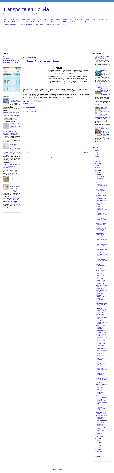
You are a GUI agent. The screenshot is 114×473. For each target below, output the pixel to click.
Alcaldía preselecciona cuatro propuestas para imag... (101, 209)
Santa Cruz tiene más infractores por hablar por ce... (101, 287)
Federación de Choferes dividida (101, 396)
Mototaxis (65, 19)
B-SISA (48, 17)
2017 (96, 170)
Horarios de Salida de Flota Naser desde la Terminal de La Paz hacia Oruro (15, 125)
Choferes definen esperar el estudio (101, 331)
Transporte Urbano (50, 24)
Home (57, 152)
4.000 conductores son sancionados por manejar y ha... (101, 197)
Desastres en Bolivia (100, 69)
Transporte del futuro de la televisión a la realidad (101, 304)
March (98, 449)
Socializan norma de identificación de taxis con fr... (101, 386)
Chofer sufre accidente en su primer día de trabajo (100, 391)
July (97, 440)
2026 (96, 150)
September (99, 436)
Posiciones (98, 57)
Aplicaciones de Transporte (24, 17)
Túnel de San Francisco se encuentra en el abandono (100, 364)
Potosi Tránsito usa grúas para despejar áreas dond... (101, 202)
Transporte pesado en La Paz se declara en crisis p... (101, 292)
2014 (96, 456)
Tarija (39, 21)
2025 (96, 152)
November (99, 178)
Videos (64, 24)
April (97, 447)
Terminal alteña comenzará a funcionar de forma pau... (101, 316)
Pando (87, 19)
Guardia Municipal (14, 19)
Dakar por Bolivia (99, 127)
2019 (96, 165)
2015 (96, 174)
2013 (96, 459)
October (98, 181)
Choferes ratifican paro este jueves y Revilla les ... (101, 277)
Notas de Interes (74, 19)
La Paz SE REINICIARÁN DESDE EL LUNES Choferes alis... (101, 260)
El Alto (5, 19)
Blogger (60, 469)
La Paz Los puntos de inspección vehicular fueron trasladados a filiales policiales (11, 166)
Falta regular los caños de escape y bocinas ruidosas (101, 244)
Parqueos (94, 19)
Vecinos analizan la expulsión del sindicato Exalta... (101, 230)
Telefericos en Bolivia (101, 107)
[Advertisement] (57, 39)
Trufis (58, 24)
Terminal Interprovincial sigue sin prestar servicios (101, 266)
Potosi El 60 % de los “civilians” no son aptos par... (101, 352)
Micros (51, 19)
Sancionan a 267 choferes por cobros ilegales (100, 235)
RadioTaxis (6, 21)
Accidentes (6, 17)
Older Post (86, 152)
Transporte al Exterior (96, 21)
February (98, 451)
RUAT (13, 21)
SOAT (27, 21)
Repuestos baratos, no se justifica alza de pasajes (101, 370)
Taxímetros (45, 21)
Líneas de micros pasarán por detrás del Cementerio (101, 215)
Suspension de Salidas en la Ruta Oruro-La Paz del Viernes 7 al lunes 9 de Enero (15, 146)
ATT (34, 17)
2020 (96, 163)
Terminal (58, 21)
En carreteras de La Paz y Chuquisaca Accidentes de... (101, 342)
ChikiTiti (81, 17)
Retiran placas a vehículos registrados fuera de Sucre (101, 408)
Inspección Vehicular (25, 19)
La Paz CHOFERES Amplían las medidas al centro (101, 347)
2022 (96, 159)
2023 (96, 156)
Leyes (45, 19)
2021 (96, 161)
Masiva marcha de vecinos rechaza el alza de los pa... (101, 272)
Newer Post (28, 152)
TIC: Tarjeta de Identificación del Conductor (72, 21)
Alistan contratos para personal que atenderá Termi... (101, 417)
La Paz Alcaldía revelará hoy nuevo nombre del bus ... (101, 220)
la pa (34, 19)
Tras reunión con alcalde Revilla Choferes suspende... (100, 191)
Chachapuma (74, 17)
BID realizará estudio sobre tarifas (101, 421)
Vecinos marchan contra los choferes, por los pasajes (101, 282)
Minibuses (58, 19)
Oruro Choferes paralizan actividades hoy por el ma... (101, 185)
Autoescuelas (41, 17)
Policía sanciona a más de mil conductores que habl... (101, 426)
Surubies (33, 21)
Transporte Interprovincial (26, 24)
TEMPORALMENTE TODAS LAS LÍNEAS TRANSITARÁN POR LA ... (101, 298)
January (98, 454)
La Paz (39, 19)
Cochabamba (104, 17)
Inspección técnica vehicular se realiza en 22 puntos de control (11, 113)
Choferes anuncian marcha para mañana (101, 432)
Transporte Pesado (39, 24)
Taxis (52, 21)
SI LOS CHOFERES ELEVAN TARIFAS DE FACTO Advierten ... (101, 380)
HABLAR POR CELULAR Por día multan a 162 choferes (101, 357)
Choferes (88, 17)
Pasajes (101, 19)
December (99, 176)
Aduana (14, 17)
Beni (54, 17)
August (98, 438)
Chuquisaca (96, 17)
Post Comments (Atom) (60, 158)
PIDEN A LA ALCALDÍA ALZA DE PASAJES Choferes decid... (101, 310)
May (97, 445)
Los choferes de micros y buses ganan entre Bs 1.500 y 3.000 (11, 199)
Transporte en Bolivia (26, 9)
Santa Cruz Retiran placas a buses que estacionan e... (101, 249)
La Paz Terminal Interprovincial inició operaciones (101, 322)
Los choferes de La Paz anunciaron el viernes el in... (101, 254)
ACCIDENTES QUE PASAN (102, 56)
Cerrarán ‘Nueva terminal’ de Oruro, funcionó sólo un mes (15, 100)
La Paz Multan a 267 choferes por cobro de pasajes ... (101, 239)
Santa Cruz (20, 21)
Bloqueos (60, 17)
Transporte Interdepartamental (11, 24)
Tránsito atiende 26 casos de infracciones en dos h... (101, 336)
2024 (96, 154)
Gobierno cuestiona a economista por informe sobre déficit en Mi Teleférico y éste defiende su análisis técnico (102, 113)
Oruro (82, 19)
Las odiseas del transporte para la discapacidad (101, 375)
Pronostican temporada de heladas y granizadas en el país (105, 73)
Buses (66, 17)
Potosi (107, 19)
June (97, 442)
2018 (96, 168)
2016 (96, 172)
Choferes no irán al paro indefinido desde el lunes (101, 225)
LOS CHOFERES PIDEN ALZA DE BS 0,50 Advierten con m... (101, 401)
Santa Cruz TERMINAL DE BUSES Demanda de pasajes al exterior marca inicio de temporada (11, 133)
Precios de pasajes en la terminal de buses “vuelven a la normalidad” (11, 154)
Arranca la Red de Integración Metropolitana (100, 327)
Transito (87, 21)
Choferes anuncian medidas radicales (101, 412)
